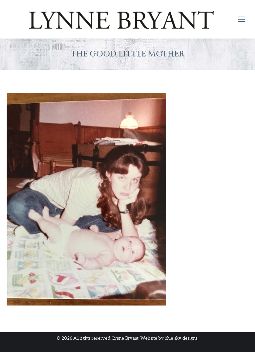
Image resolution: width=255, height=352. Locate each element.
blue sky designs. (182, 338)
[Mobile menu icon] (241, 19)
